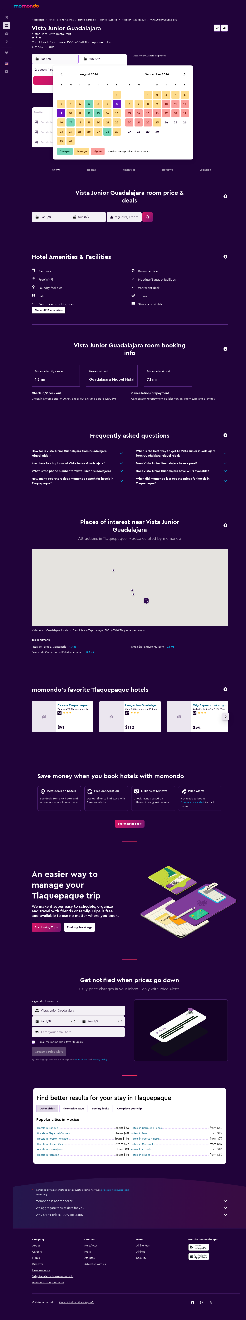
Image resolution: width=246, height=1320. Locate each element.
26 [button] (89, 131)
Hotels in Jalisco (108, 20)
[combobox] (82, 1010)
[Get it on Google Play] (198, 1247)
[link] (130, 824)
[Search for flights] (7, 17)
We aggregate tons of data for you (132, 1208)
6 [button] (98, 104)
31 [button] (70, 140)
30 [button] (61, 140)
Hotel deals (38, 20)
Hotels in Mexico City (50, 1144)
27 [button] (98, 131)
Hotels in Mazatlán (48, 1155)
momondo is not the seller (132, 1201)
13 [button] (98, 113)
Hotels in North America (61, 20)
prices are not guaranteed (115, 1190)
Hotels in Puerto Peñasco (52, 1138)
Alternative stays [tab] (73, 1108)
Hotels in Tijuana (140, 1155)
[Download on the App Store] (198, 1256)
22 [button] (116, 122)
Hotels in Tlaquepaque (134, 20)
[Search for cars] (7, 34)
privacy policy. (100, 1059)
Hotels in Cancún (47, 1128)
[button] (6, 6)
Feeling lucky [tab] (100, 1108)
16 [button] (61, 122)
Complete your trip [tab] (129, 1108)
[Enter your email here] (82, 1032)
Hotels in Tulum (139, 1133)
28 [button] (107, 131)
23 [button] (61, 131)
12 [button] (89, 113)
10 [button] (70, 113)
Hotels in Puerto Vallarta (145, 1138)
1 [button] (116, 94)
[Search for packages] (7, 42)
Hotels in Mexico (87, 20)
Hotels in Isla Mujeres (50, 1149)
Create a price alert (192, 802)
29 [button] (116, 131)
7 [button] (107, 104)
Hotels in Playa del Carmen (53, 1133)
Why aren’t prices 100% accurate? (132, 1215)
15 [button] (116, 113)
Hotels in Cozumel (141, 1144)
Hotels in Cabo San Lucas (146, 1128)
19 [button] (89, 122)
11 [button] (80, 113)
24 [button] (70, 131)
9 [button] (61, 113)
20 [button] (98, 122)
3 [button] (70, 104)
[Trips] (7, 53)
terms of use (80, 1059)
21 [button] (107, 122)
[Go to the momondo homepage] (26, 6)
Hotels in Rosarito (141, 1149)
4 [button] (80, 104)
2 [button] (61, 104)
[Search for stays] (7, 26)
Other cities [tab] (47, 1108)
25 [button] (79, 131)
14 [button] (107, 113)
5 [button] (89, 104)
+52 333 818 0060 (44, 47)
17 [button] (70, 122)
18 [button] (79, 122)
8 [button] (117, 104)
